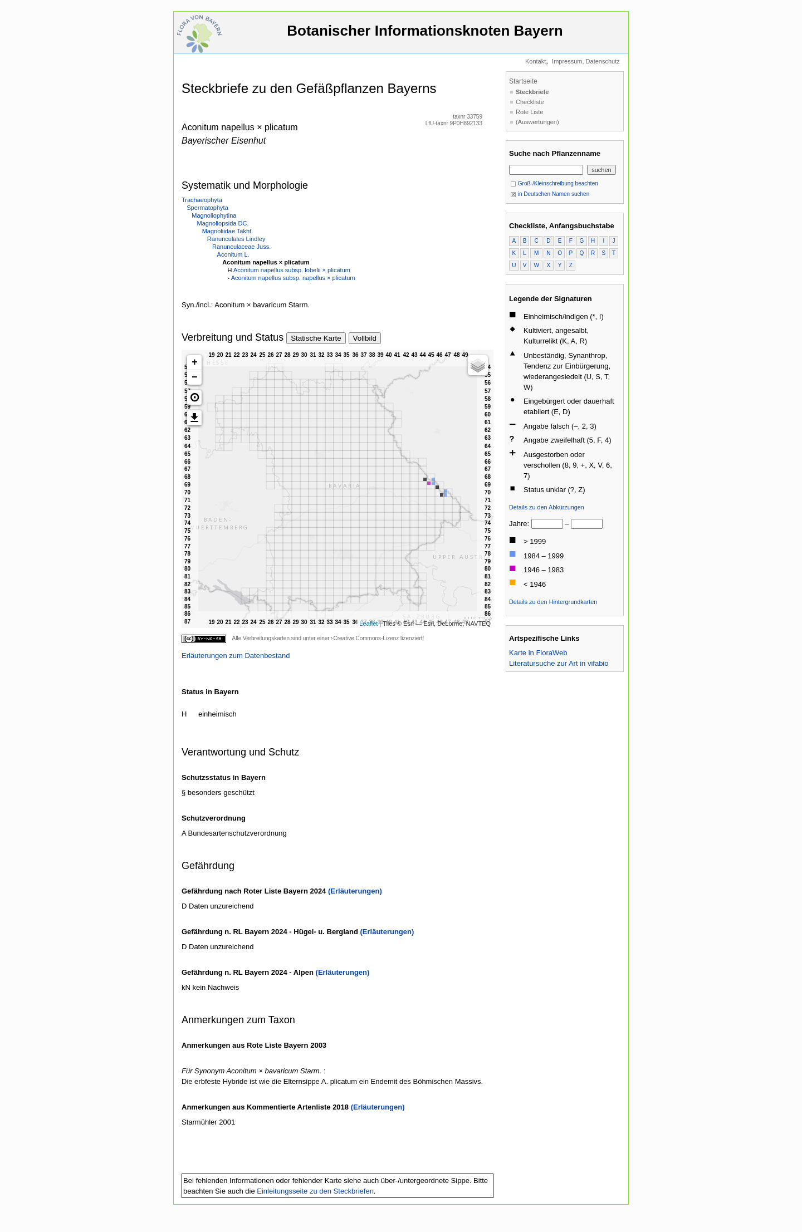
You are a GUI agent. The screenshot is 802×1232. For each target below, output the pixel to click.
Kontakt (535, 61)
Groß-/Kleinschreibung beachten (554, 183)
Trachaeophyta (202, 200)
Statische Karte (316, 338)
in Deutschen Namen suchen (549, 194)
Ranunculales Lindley (236, 238)
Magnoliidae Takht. (227, 231)
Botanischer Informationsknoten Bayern (425, 36)
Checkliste (530, 102)
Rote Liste (530, 112)
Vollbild (364, 338)
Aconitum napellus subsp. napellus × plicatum (293, 277)
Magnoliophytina (214, 215)
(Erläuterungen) (355, 891)
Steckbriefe (532, 92)
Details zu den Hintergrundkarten (553, 601)
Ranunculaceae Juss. (241, 246)
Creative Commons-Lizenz (366, 638)
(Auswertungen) (537, 122)
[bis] (587, 524)
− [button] (195, 377)
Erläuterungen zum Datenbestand (236, 655)
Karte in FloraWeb (538, 653)
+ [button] (195, 362)
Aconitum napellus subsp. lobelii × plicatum (291, 270)
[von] (547, 524)
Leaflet (368, 623)
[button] (194, 397)
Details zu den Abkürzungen (546, 507)
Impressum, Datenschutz (586, 61)
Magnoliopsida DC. (223, 223)
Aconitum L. (233, 254)
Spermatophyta (207, 207)
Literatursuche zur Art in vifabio (558, 663)
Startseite (523, 81)
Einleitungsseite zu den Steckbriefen (315, 1191)
